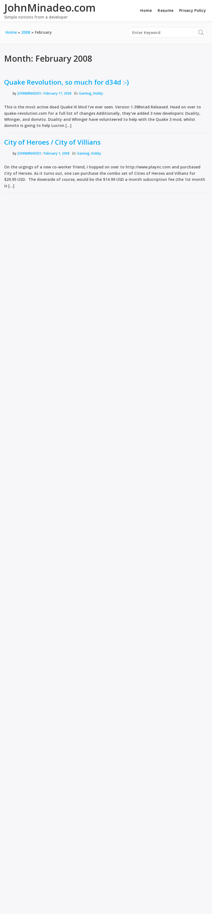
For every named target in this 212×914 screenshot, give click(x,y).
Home (146, 10)
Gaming (85, 93)
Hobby (98, 93)
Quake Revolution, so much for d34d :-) (66, 82)
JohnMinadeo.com (50, 7)
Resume (165, 10)
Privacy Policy (192, 10)
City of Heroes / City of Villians (52, 142)
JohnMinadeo (29, 93)
